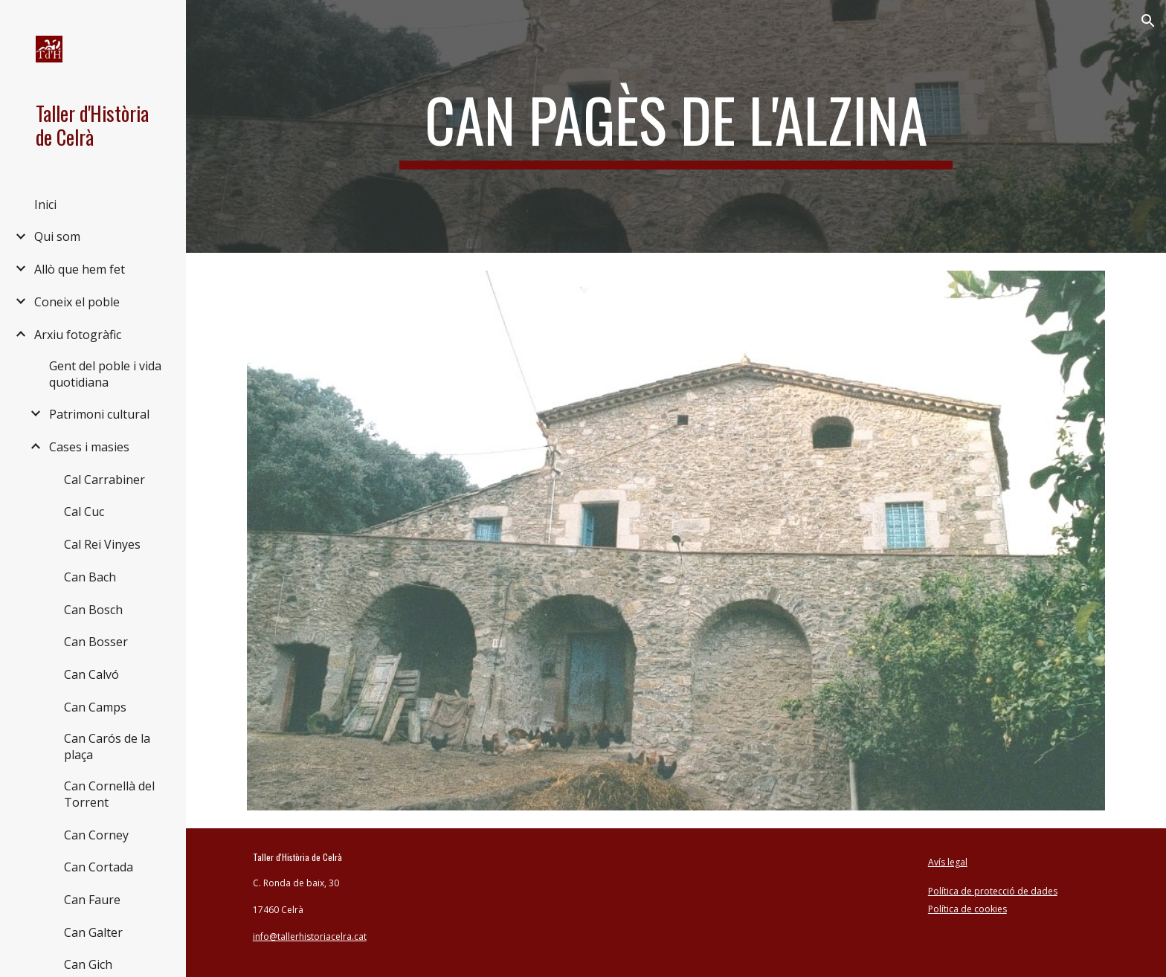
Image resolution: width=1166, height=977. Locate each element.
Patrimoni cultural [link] (99, 414)
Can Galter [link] (93, 932)
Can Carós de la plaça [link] (107, 746)
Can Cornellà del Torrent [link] (109, 794)
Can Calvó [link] (91, 674)
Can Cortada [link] (98, 867)
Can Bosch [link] (93, 610)
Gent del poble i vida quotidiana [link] (105, 374)
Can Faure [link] (92, 899)
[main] (676, 126)
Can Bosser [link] (96, 641)
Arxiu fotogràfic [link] (77, 334)
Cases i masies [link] (89, 447)
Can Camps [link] (95, 707)
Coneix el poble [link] (77, 302)
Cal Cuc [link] (84, 511)
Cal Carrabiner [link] (104, 479)
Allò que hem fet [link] (79, 269)
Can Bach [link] (90, 577)
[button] (1148, 21)
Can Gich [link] (88, 964)
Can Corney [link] (96, 835)
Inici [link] (45, 204)
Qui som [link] (57, 236)
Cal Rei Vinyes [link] (102, 544)
